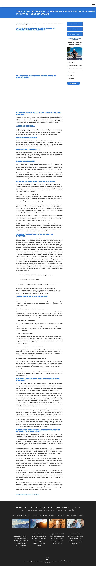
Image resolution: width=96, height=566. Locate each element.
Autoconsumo (72, 72)
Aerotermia (71, 78)
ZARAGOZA (37, 515)
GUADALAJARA (61, 515)
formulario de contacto (78, 541)
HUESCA (16, 515)
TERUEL (26, 515)
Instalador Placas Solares (22, 23)
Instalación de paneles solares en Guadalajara (27, 494)
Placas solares (72, 62)
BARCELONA (77, 515)
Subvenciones (72, 75)
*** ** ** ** (75, 24)
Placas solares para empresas (75, 68)
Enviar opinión (48, 562)
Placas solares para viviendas (75, 65)
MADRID (48, 515)
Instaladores (73, 83)
